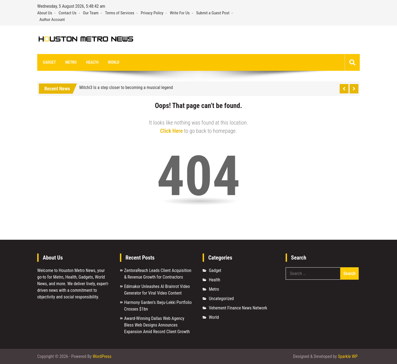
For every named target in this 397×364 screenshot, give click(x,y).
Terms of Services (119, 12)
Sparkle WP (348, 356)
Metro (70, 62)
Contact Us (67, 12)
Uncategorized (221, 298)
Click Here (171, 131)
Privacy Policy (152, 12)
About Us (44, 12)
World (113, 62)
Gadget (49, 62)
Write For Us (180, 12)
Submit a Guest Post (213, 12)
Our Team (91, 12)
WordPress (102, 356)
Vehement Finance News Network (238, 308)
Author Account (52, 19)
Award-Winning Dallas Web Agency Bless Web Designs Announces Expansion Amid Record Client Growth (157, 325)
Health (92, 62)
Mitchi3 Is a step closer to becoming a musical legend (126, 87)
